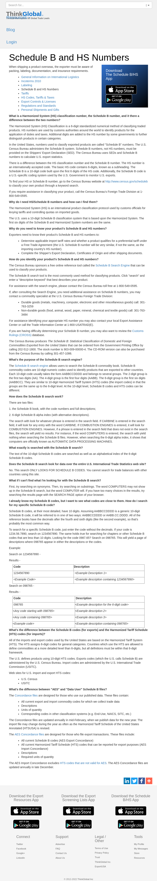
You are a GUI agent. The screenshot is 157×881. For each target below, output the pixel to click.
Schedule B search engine (31, 365)
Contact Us (61, 853)
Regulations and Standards (38, 105)
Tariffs (25, 93)
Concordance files (26, 695)
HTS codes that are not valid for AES (83, 763)
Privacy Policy (102, 853)
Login (11, 42)
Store (136, 853)
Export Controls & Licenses (38, 101)
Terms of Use (101, 848)
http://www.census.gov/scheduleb (126, 181)
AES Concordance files (29, 734)
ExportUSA (100, 866)
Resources (18, 17)
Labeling (26, 85)
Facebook (21, 848)
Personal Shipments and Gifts (40, 109)
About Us (60, 858)
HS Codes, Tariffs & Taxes (37, 97)
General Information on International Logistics (50, 77)
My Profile (139, 844)
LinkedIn (20, 858)
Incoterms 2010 (31, 81)
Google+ (20, 853)
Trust (97, 857)
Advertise (60, 844)
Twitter (19, 844)
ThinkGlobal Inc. (103, 862)
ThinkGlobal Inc (85, 879)
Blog (10, 29)
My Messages (141, 848)
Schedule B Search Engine (112, 265)
